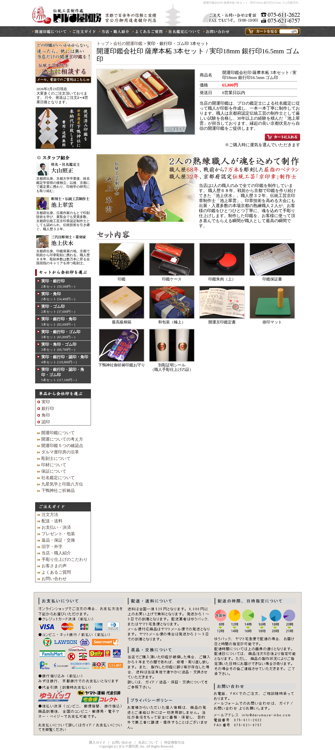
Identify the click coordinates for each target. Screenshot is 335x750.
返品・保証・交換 (58, 540)
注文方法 (50, 514)
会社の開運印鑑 (128, 43)
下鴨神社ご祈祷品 (58, 490)
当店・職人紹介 (56, 553)
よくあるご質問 (56, 572)
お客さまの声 (54, 566)
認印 (46, 422)
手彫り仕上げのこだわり (65, 559)
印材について (53, 465)
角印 (46, 415)
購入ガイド (97, 742)
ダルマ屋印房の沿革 (60, 452)
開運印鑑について (58, 433)
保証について (53, 471)
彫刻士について (56, 458)
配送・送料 (52, 521)
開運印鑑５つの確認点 (62, 445)
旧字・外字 (52, 546)
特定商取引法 (174, 742)
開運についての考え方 (62, 439)
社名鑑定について (58, 477)
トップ (103, 43)
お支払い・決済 (56, 527)
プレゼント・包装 (58, 534)
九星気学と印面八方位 (62, 484)
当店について (148, 742)
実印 (46, 402)
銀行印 (48, 408)
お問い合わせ (54, 578)
